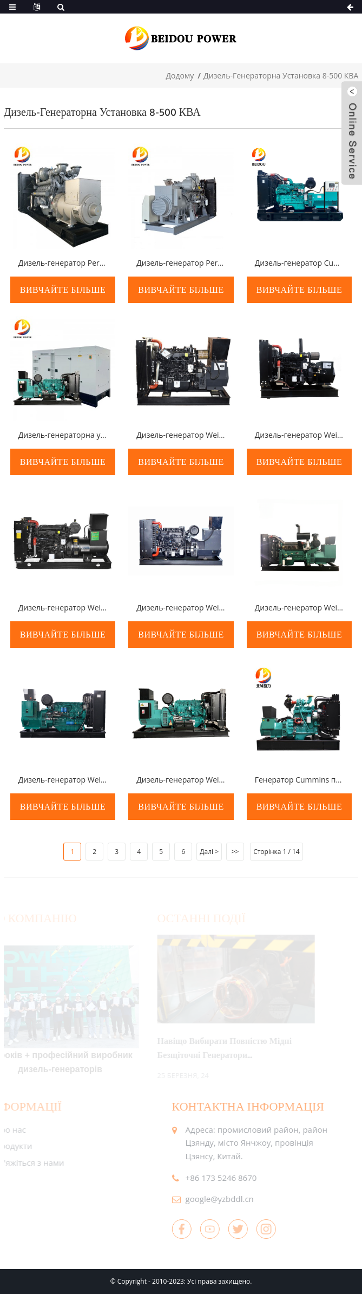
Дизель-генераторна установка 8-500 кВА (280, 75)
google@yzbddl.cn (208, 1198)
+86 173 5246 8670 (210, 1177)
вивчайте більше (63, 290)
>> (235, 851)
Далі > (209, 851)
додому (180, 75)
